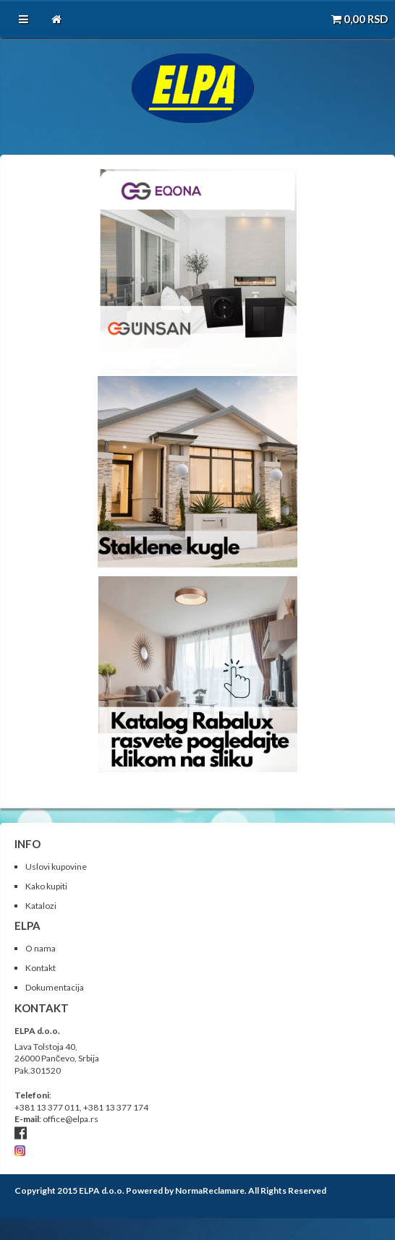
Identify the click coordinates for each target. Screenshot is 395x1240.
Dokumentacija (54, 987)
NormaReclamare (210, 1190)
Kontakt (40, 967)
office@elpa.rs (70, 1118)
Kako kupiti (46, 886)
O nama (40, 948)
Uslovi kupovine (56, 866)
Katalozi (40, 905)
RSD (359, 18)
